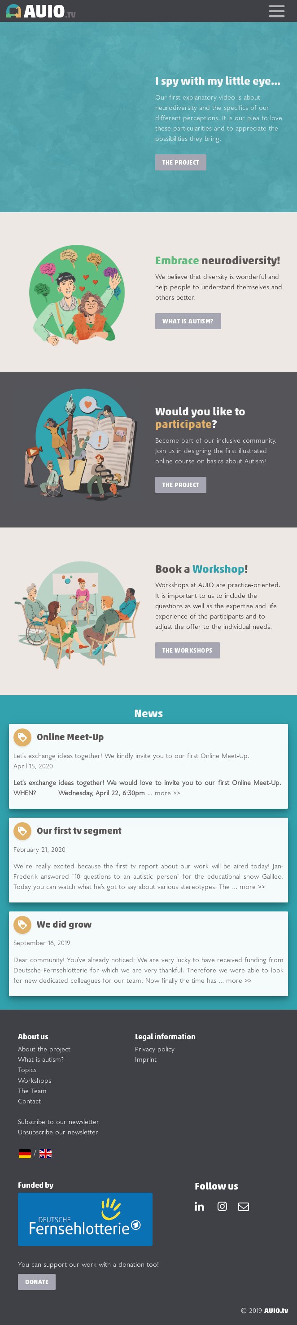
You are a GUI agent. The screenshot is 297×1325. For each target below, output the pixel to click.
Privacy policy (155, 1049)
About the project (44, 1049)
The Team (32, 1090)
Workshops (34, 1080)
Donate (36, 1282)
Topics (27, 1069)
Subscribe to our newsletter (58, 1121)
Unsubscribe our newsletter (58, 1132)
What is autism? (41, 1059)
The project (180, 162)
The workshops (187, 650)
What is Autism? (188, 321)
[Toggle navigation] (276, 11)
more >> (167, 793)
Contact (29, 1101)
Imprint (146, 1059)
